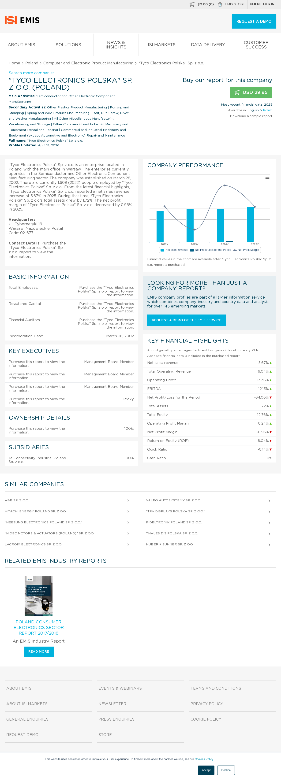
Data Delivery (208, 46)
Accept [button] (206, 770)
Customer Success (256, 46)
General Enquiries (27, 719)
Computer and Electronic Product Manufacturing (88, 63)
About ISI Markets (27, 704)
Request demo (22, 735)
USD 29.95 (251, 92)
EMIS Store (232, 4)
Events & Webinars (120, 688)
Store (105, 735)
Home (14, 63)
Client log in (262, 4)
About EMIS (21, 46)
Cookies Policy (204, 759)
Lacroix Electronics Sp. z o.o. (33, 544)
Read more (38, 651)
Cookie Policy (206, 719)
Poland (31, 63)
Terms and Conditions (216, 688)
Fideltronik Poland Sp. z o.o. (174, 522)
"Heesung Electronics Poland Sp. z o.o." (43, 522)
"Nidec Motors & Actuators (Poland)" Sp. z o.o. (49, 533)
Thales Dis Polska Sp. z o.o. (172, 533)
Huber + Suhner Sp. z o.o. (169, 544)
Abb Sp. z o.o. (17, 500)
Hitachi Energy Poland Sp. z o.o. (35, 511)
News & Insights (116, 46)
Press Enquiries (116, 719)
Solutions (68, 46)
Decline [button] (226, 770)
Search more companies (32, 73)
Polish (267, 110)
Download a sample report (251, 116)
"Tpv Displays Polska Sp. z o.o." (175, 511)
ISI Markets (161, 46)
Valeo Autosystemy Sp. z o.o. (173, 500)
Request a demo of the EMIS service (186, 320)
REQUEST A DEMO (254, 21)
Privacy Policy (207, 704)
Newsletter (112, 704)
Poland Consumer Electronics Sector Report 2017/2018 (39, 628)
